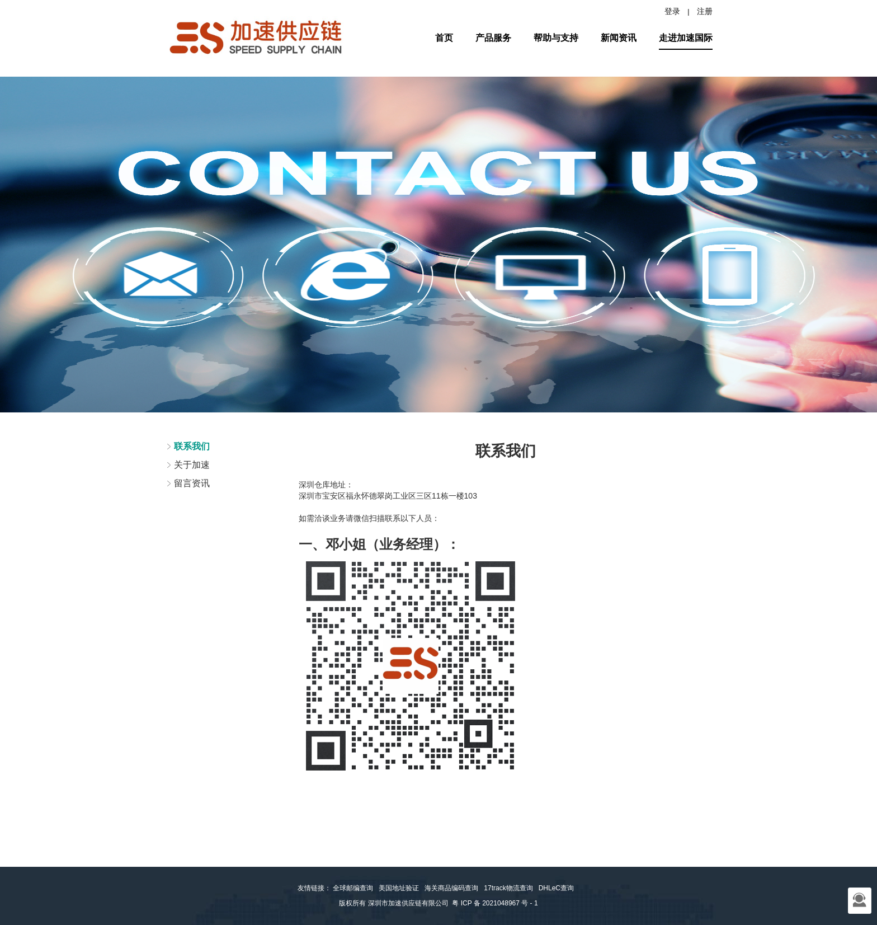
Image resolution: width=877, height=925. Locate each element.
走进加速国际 (686, 38)
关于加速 (192, 464)
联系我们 (192, 446)
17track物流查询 (508, 888)
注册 (705, 11)
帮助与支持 (556, 38)
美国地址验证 (399, 888)
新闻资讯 (618, 38)
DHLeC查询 (556, 888)
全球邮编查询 (353, 888)
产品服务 (493, 38)
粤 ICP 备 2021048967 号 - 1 (494, 903)
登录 (672, 11)
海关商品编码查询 (451, 888)
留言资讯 (192, 483)
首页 (444, 38)
